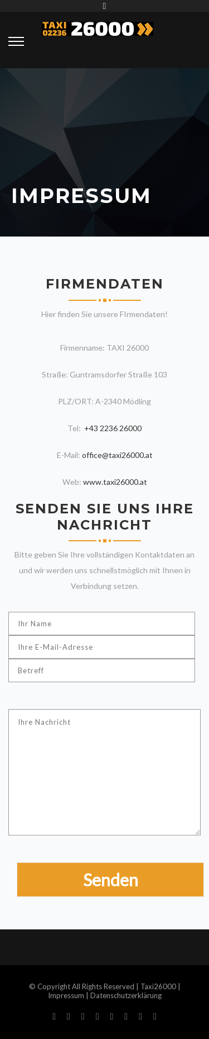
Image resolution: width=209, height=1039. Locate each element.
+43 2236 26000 (112, 428)
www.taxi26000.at (115, 482)
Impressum (66, 995)
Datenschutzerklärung (126, 995)
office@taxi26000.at (117, 455)
